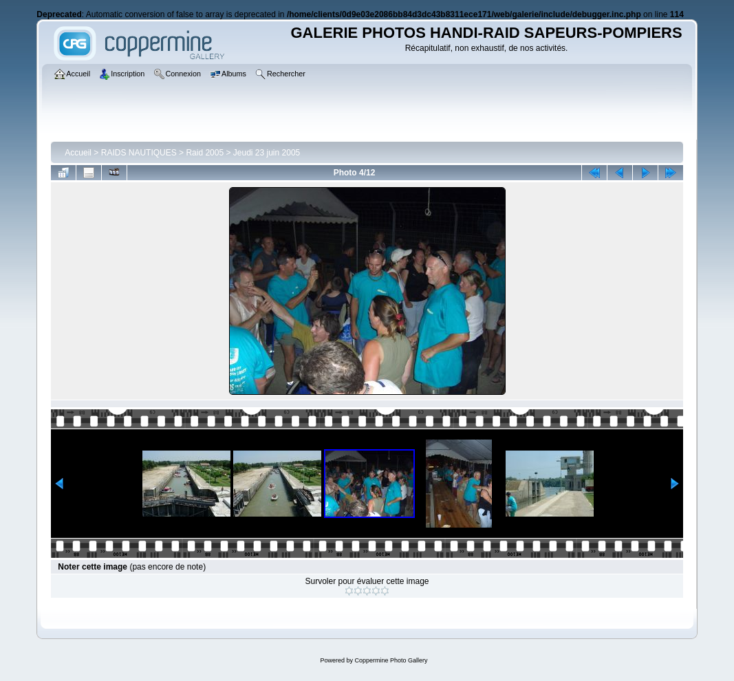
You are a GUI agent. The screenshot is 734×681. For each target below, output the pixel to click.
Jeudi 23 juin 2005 (266, 153)
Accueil (78, 153)
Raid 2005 (205, 153)
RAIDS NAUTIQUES (139, 153)
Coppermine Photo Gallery (390, 660)
